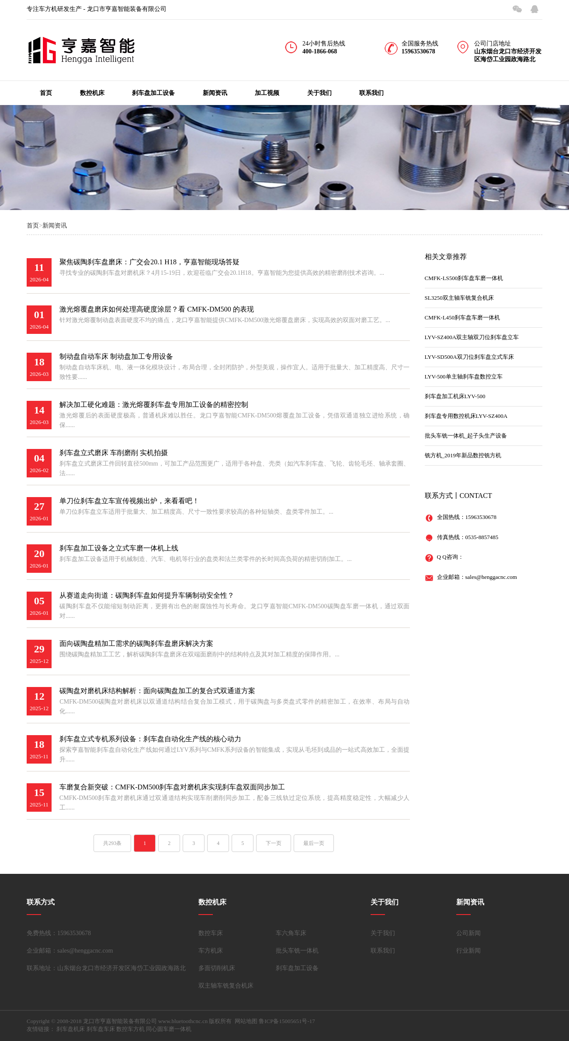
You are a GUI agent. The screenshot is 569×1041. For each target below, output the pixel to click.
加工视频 (267, 93)
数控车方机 (130, 1029)
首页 (46, 93)
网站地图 (246, 1021)
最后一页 (313, 843)
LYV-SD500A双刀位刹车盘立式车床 (469, 357)
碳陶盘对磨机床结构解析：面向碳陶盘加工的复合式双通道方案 (157, 690)
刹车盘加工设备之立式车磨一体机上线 (118, 548)
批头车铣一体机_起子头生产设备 (466, 435)
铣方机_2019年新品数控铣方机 (463, 455)
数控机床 (92, 93)
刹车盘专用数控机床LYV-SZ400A (466, 416)
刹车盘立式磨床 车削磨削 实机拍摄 (113, 452)
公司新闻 (468, 933)
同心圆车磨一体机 (168, 1029)
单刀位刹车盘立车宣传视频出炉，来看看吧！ (129, 501)
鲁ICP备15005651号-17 (287, 1021)
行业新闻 (468, 950)
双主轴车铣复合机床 (225, 985)
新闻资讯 (215, 93)
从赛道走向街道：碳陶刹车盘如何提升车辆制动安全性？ (146, 595)
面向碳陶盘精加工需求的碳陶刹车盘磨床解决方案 (136, 643)
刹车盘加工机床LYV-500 (455, 396)
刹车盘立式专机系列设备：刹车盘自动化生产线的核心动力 (150, 739)
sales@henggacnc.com (491, 577)
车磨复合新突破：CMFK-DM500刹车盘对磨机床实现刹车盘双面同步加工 (172, 787)
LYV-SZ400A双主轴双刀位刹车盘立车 (472, 337)
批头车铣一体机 (297, 950)
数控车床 (210, 933)
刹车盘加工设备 (153, 93)
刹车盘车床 (101, 1029)
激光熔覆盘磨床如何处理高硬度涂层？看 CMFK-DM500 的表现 (156, 309)
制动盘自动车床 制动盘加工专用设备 (116, 356)
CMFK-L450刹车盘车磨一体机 (462, 317)
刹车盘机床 (70, 1029)
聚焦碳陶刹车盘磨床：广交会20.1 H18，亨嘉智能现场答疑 (149, 262)
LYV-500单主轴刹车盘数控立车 (464, 376)
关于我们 (319, 93)
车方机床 (210, 950)
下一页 (273, 843)
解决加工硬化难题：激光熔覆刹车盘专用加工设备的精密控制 (153, 404)
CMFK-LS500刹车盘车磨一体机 (464, 278)
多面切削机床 (216, 968)
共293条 (112, 843)
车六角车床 (291, 933)
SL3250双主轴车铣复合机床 (459, 297)
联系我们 (371, 93)
